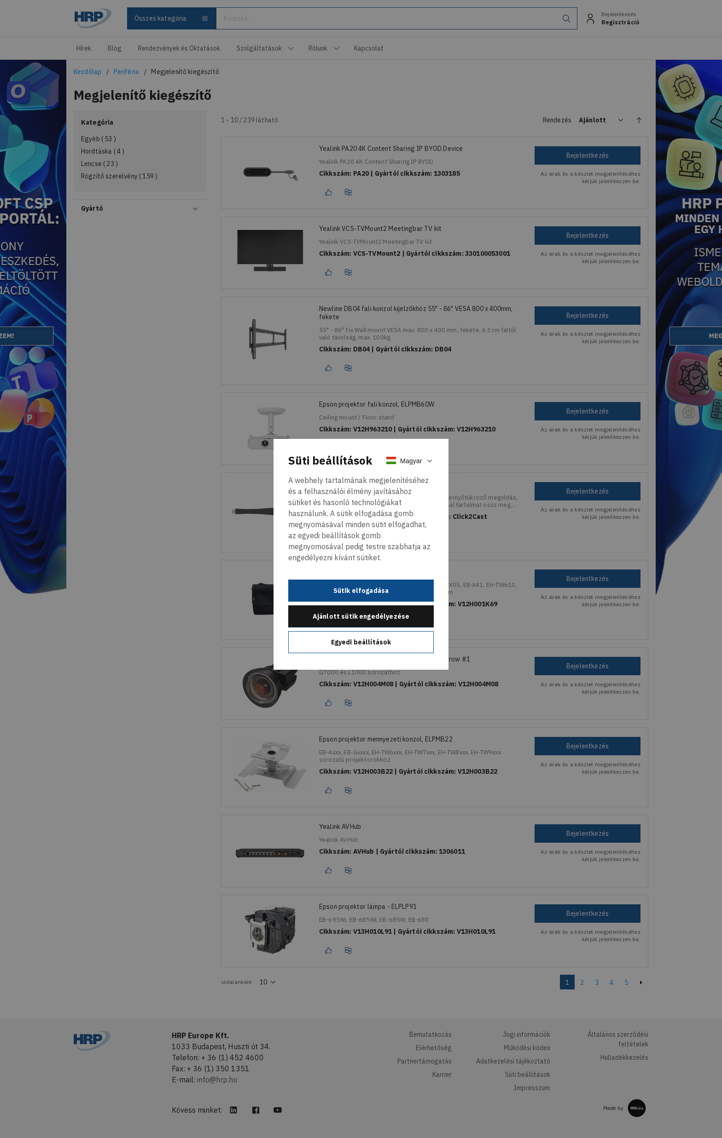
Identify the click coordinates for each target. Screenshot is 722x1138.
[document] (361, 554)
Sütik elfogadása (361, 590)
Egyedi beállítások (361, 642)
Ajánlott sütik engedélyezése (361, 616)
